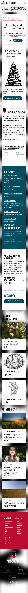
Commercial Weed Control (10, 20)
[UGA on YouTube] (17, 585)
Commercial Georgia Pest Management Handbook (13, 148)
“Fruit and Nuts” (20, 154)
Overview (7, 523)
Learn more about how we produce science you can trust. (18, 9)
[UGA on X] (11, 585)
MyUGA (7, 570)
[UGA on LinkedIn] (19, 585)
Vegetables (7, 374)
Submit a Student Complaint (14, 576)
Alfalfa (6, 402)
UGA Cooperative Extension (20, 523)
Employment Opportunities (20, 570)
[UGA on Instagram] (14, 585)
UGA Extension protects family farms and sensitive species (13, 437)
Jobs (6, 531)
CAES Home (8, 521)
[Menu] (25, 3)
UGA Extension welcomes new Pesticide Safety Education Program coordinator (12, 471)
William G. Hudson (12, 187)
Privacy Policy (9, 537)
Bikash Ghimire (10, 176)
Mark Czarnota (10, 201)
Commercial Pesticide (13, 18)
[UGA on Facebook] (9, 585)
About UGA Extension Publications (14, 301)
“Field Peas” (6, 154)
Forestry (20, 20)
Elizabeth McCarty (12, 211)
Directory (20, 567)
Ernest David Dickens (13, 194)
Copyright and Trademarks (7, 573)
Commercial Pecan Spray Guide (12, 345)
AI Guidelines (8, 543)
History (7, 525)
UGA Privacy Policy (20, 573)
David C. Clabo (10, 218)
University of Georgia (14, 557)
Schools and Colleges (7, 567)
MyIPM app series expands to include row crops (14, 504)
